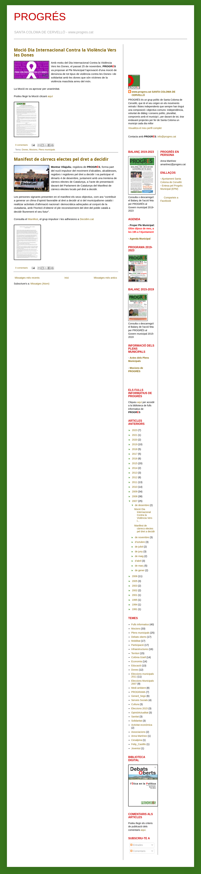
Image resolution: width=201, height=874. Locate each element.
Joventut (136, 748)
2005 (135, 581)
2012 (135, 477)
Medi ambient (138, 687)
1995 (135, 600)
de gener (140, 570)
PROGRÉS (40, 16)
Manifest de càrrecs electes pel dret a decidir (61, 159)
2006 (135, 576)
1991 (135, 609)
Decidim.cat (87, 219)
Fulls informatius (140, 624)
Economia (136, 661)
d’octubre (140, 542)
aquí (50, 96)
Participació (137, 645)
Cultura (135, 704)
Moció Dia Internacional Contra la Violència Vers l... (143, 515)
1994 (135, 604)
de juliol (139, 546)
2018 (135, 449)
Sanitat (135, 716)
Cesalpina (136, 740)
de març (139, 565)
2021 (135, 435)
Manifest (33, 219)
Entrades (136, 845)
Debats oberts (138, 636)
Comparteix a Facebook (169, 199)
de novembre (142, 537)
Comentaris (137, 851)
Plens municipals (47, 149)
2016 (135, 458)
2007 (135, 501)
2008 (135, 496)
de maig (139, 556)
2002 (135, 590)
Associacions (138, 732)
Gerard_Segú (138, 696)
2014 (135, 468)
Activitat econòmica (141, 724)
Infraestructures (139, 649)
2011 (135, 482)
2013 (135, 472)
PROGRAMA (138, 692)
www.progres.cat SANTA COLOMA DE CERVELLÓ (153, 93)
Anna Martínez (139, 736)
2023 (135, 430)
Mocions (33, 149)
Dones (25, 149)
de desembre (142, 505)
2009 (135, 491)
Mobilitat (135, 640)
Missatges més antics (105, 277)
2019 (135, 444)
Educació (136, 665)
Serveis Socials (139, 700)
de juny (139, 551)
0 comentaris (21, 145)
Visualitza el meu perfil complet (145, 128)
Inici (66, 277)
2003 (135, 585)
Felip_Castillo (138, 744)
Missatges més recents (27, 277)
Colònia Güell (138, 657)
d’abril (138, 560)
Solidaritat (136, 720)
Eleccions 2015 (139, 708)
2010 (135, 486)
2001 (135, 595)
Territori (135, 653)
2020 (135, 439)
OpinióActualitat (139, 712)
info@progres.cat (167, 136)
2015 (135, 463)
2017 (135, 453)
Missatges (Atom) (39, 283)
